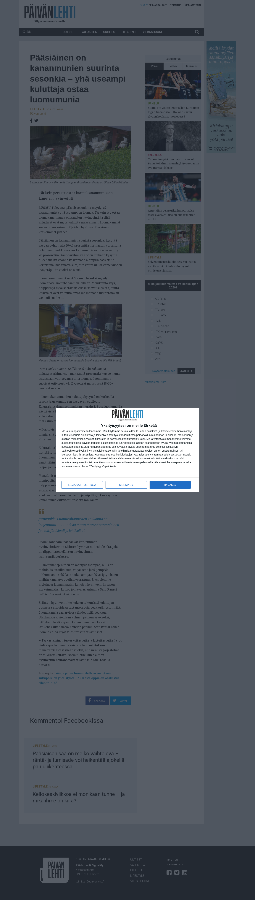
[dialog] (127, 450)
